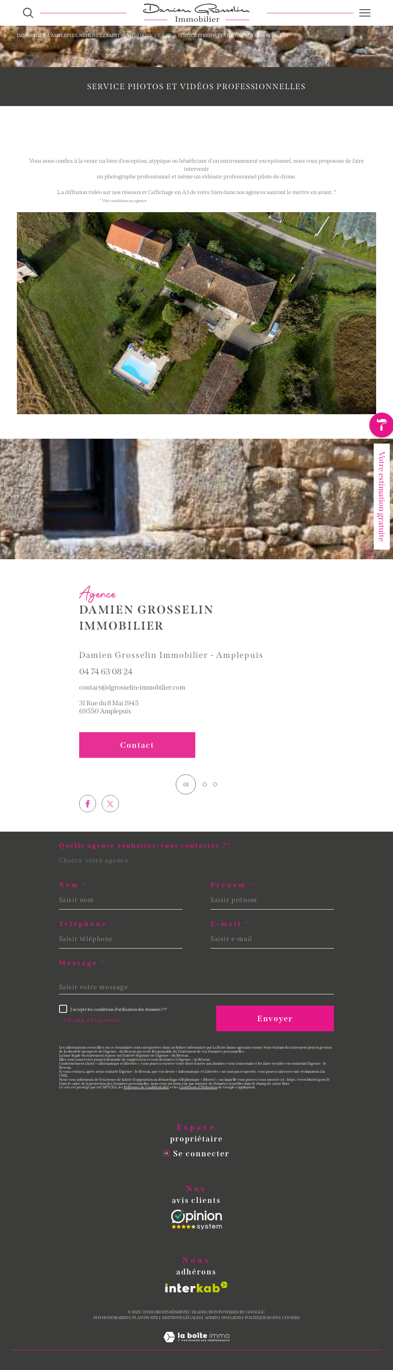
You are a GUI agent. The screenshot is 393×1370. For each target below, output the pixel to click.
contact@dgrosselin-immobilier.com (132, 696)
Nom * (73, 885)
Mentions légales (181, 1317)
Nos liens (231, 1317)
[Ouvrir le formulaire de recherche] (28, 12)
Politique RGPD (261, 1317)
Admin (211, 1317)
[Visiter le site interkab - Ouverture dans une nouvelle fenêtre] (196, 1287)
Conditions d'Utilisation (198, 1087)
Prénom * (232, 885)
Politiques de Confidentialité (146, 1087)
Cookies (291, 1318)
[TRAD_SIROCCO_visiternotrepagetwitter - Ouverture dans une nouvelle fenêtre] (110, 821)
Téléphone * (87, 924)
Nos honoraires (111, 1317)
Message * (82, 963)
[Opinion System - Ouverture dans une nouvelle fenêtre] (196, 1220)
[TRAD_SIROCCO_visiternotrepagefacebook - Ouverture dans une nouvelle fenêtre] (87, 821)
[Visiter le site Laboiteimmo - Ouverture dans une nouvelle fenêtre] (196, 1346)
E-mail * (230, 924)
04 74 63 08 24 (106, 680)
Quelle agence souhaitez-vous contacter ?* (145, 845)
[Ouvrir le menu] (365, 13)
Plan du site (145, 1317)
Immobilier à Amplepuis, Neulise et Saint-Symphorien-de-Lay (94, 35)
